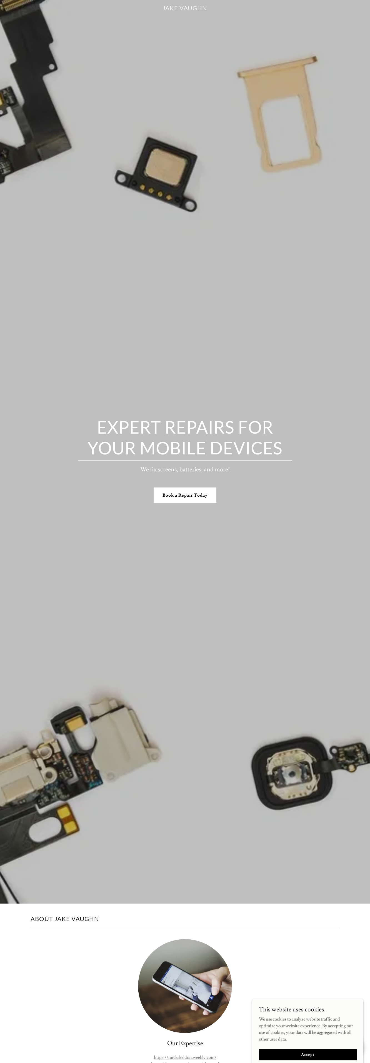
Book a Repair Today (185, 495)
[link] (185, 9)
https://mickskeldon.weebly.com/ (185, 1057)
